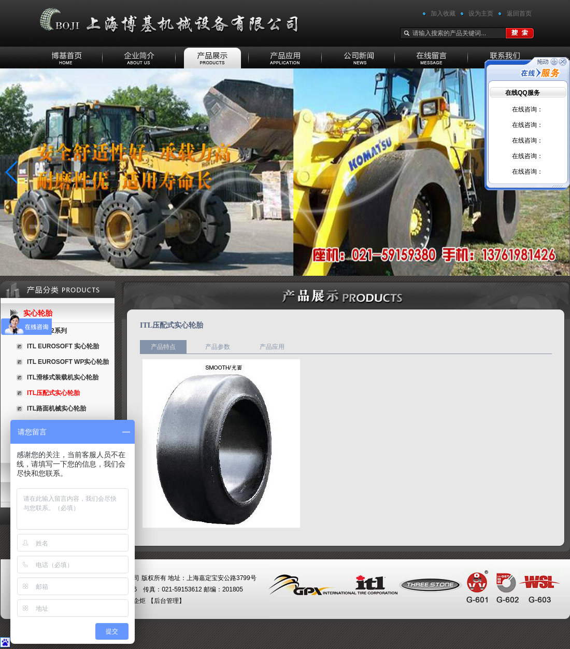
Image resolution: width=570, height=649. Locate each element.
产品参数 (217, 346)
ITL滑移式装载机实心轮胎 (62, 377)
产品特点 (163, 346)
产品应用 (272, 346)
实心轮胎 (37, 313)
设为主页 (480, 13)
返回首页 (519, 13)
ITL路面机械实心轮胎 (56, 408)
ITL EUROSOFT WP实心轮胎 (68, 361)
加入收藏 (443, 13)
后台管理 (166, 600)
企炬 (139, 600)
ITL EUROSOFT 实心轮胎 (63, 346)
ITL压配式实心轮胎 (53, 393)
